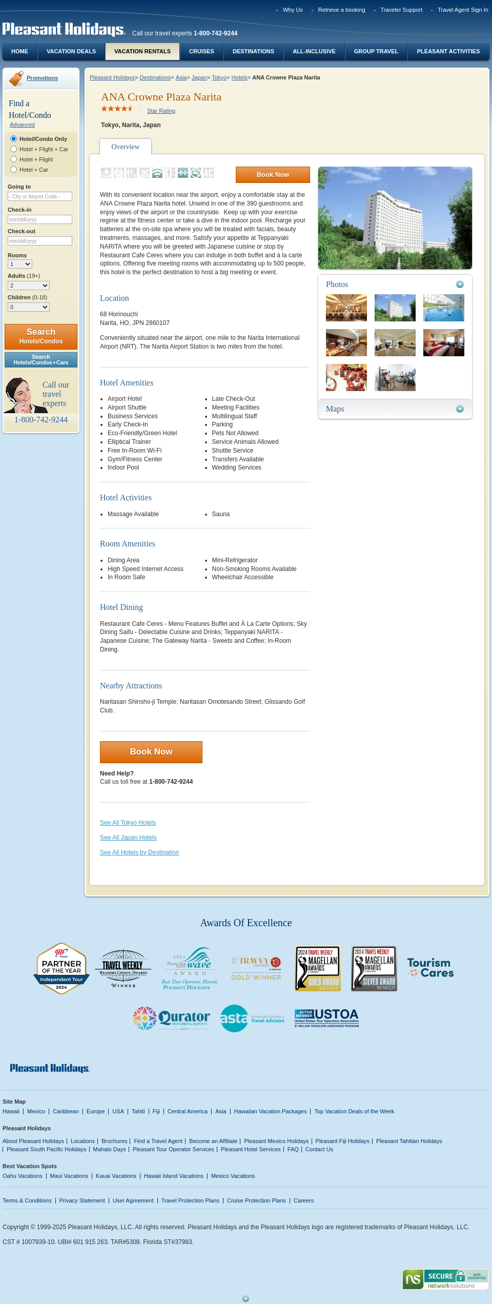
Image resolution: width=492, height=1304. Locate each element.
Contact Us (319, 1149)
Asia (181, 77)
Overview (125, 147)
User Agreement (133, 1200)
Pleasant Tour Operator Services (173, 1149)
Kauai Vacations (116, 1176)
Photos (337, 284)
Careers (304, 1200)
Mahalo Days (109, 1149)
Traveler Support (402, 10)
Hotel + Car (33, 170)
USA (118, 1111)
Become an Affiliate (213, 1141)
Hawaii (11, 1111)
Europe (96, 1111)
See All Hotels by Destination (139, 852)
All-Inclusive (314, 51)
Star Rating (161, 111)
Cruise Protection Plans (256, 1200)
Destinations (253, 51)
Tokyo (219, 77)
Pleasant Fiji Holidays (343, 1141)
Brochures (114, 1141)
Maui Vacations (69, 1176)
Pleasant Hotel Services (251, 1149)
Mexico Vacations (233, 1176)
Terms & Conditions (27, 1200)
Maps (335, 408)
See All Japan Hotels (128, 837)
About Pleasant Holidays (33, 1141)
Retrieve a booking (341, 10)
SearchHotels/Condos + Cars (41, 359)
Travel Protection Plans (190, 1200)
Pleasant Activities (448, 51)
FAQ (293, 1149)
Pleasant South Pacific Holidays (47, 1149)
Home (19, 51)
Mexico (36, 1111)
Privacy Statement (82, 1200)
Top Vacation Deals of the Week (354, 1111)
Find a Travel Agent (158, 1141)
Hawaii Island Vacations (173, 1176)
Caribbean (66, 1111)
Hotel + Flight (36, 159)
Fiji (156, 1111)
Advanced (22, 124)
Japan (199, 77)
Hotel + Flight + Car (44, 149)
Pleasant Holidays (112, 77)
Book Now (273, 174)
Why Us (293, 10)
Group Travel (376, 51)
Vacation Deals (71, 51)
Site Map (14, 1101)
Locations (83, 1141)
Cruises (201, 51)
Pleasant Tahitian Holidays (409, 1141)
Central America (188, 1111)
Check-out (21, 231)
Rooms (17, 255)
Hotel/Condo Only (43, 139)
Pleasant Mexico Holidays (276, 1141)
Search (41, 336)
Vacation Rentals (142, 51)
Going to (19, 187)
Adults (24, 276)
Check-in (20, 210)
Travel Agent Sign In (463, 10)
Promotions (42, 78)
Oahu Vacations (23, 1176)
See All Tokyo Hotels (128, 822)
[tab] (395, 284)
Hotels (240, 77)
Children (27, 297)
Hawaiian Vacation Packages (270, 1111)
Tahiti (138, 1111)
